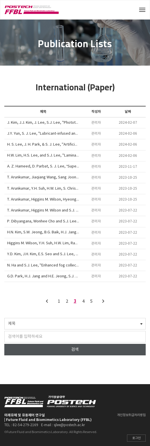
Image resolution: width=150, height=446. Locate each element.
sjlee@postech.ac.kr (69, 425)
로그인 (136, 438)
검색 (75, 349)
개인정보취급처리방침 (131, 415)
